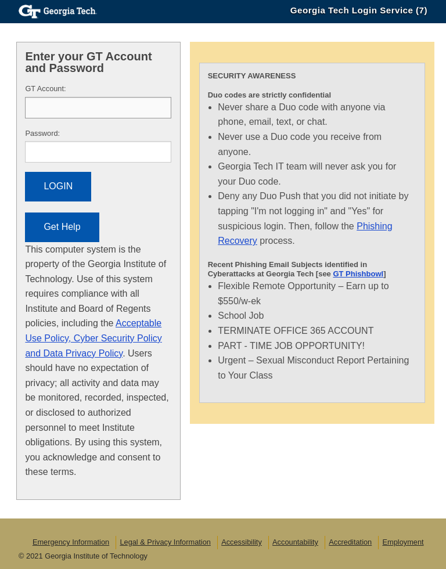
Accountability (295, 542)
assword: (42, 133)
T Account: (45, 88)
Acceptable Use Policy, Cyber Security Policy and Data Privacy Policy (93, 338)
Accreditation (350, 542)
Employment (402, 542)
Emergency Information (71, 542)
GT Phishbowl (358, 273)
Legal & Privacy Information (165, 542)
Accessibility (241, 542)
